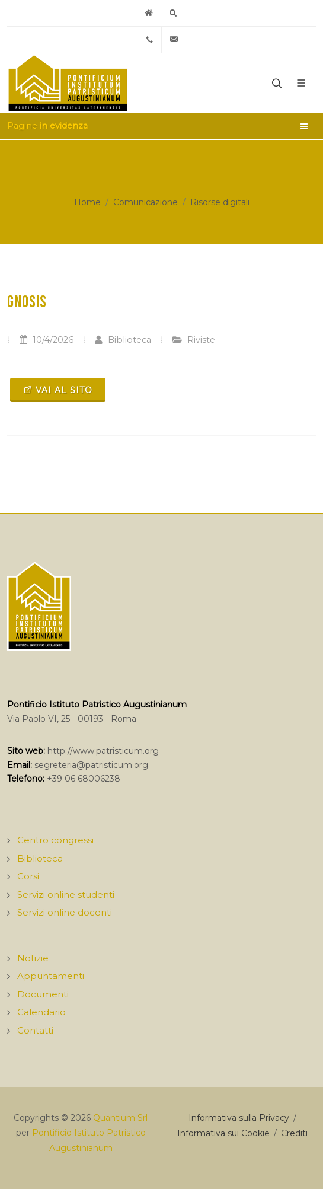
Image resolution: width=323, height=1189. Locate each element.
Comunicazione (145, 202)
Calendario (41, 1012)
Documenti (43, 994)
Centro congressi (55, 840)
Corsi (28, 876)
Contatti (35, 1030)
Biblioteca (122, 339)
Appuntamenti (50, 975)
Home (87, 202)
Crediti (294, 1133)
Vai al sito (57, 389)
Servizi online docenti (64, 912)
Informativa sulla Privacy (238, 1118)
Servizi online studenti (65, 894)
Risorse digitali (220, 202)
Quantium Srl (120, 1118)
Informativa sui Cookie (223, 1133)
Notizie (33, 958)
